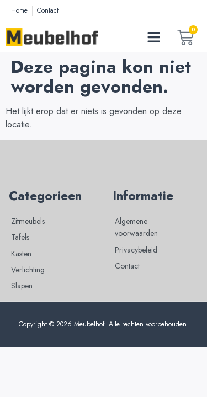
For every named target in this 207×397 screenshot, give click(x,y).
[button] (154, 37)
